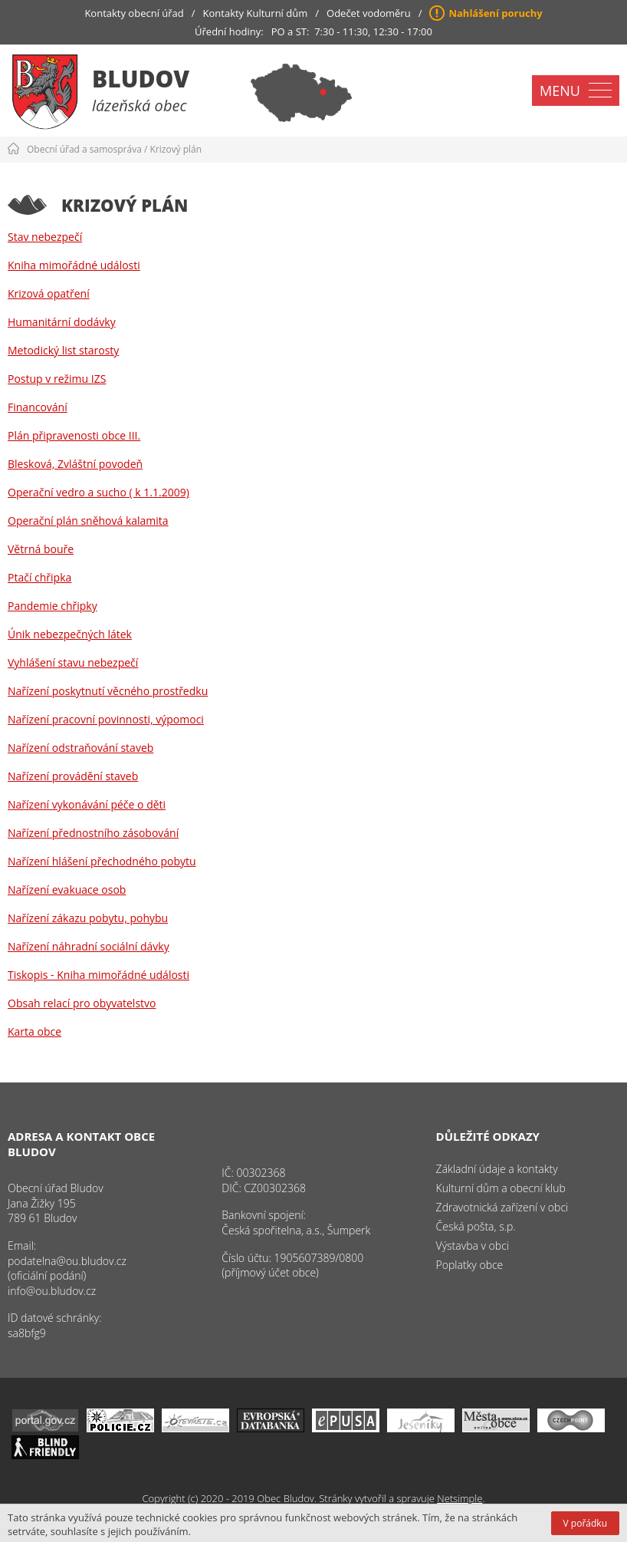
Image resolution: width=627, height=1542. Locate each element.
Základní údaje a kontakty (497, 1168)
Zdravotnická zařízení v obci (502, 1207)
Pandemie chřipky (52, 605)
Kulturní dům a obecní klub (501, 1188)
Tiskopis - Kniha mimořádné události (98, 974)
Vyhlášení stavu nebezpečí (73, 662)
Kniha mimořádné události (74, 265)
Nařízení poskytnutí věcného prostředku (108, 691)
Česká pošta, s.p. (476, 1226)
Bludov (140, 78)
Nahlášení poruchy (495, 13)
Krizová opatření (49, 293)
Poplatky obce (470, 1264)
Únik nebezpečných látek (70, 634)
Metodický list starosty (63, 350)
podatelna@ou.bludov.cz (67, 1261)
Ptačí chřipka (39, 577)
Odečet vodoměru (369, 13)
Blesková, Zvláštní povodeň (75, 463)
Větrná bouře (41, 549)
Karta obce (34, 1031)
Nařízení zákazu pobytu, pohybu (88, 918)
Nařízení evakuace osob (67, 889)
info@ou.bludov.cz (52, 1290)
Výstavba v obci (472, 1245)
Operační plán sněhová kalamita (88, 520)
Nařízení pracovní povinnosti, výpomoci (106, 719)
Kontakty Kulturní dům (255, 13)
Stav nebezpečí (45, 236)
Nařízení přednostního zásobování (93, 832)
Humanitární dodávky (62, 322)
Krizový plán (176, 149)
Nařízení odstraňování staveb (80, 747)
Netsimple (459, 1498)
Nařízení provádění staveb (73, 776)
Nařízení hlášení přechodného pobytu (102, 861)
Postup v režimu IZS (57, 378)
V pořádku (585, 1523)
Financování (37, 407)
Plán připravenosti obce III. (74, 435)
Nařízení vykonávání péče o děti (87, 804)
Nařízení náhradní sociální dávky (88, 946)
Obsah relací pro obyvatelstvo (82, 1003)
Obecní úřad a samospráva (84, 149)
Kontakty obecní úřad (133, 13)
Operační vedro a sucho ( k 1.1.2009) (98, 492)
